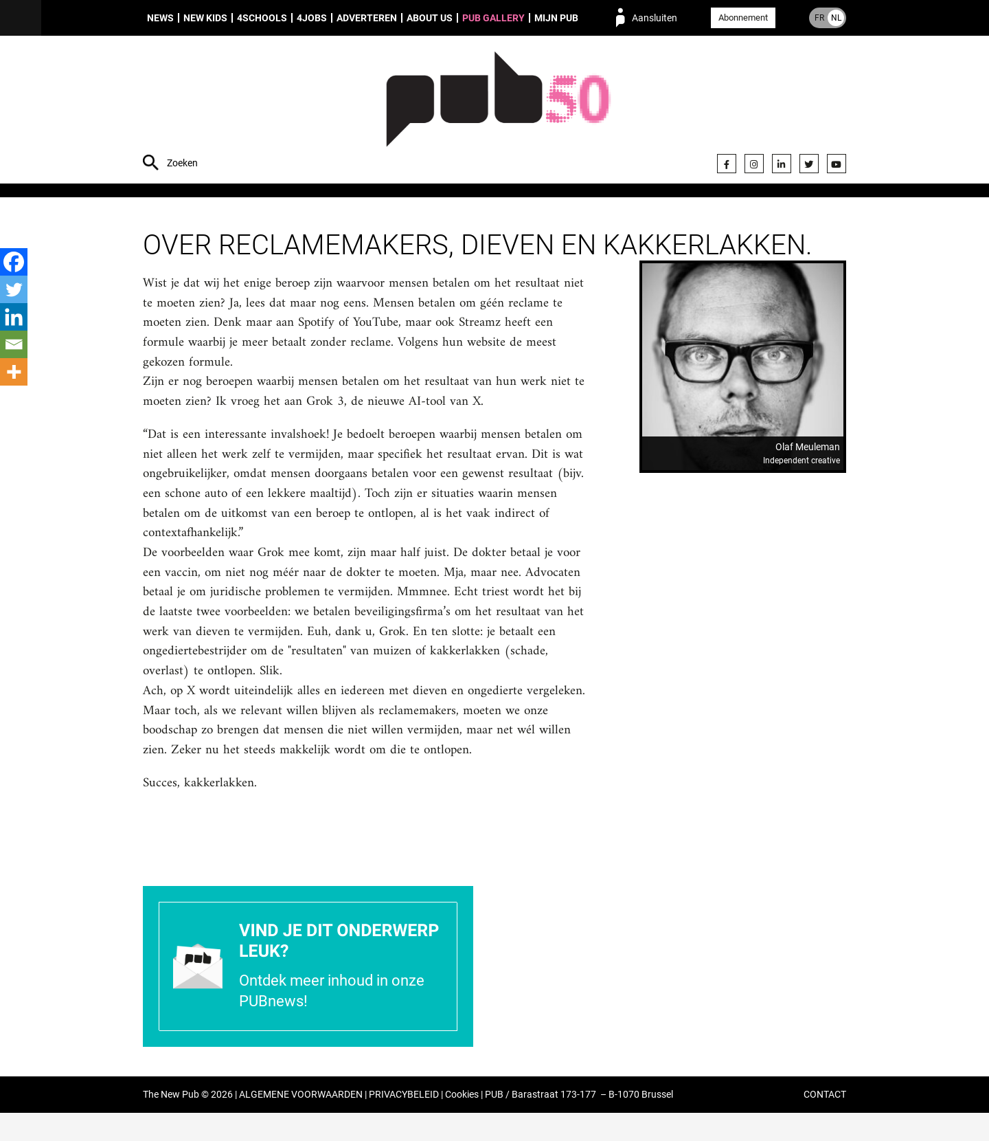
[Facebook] (13, 262)
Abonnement (743, 17)
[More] (13, 372)
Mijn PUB (556, 18)
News (160, 18)
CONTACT (825, 1123)
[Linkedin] (13, 317)
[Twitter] (13, 289)
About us (430, 18)
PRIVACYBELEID (404, 1123)
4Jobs (312, 18)
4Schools (262, 18)
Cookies (462, 1123)
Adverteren (367, 18)
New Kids (205, 18)
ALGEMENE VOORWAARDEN (301, 1123)
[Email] (13, 344)
